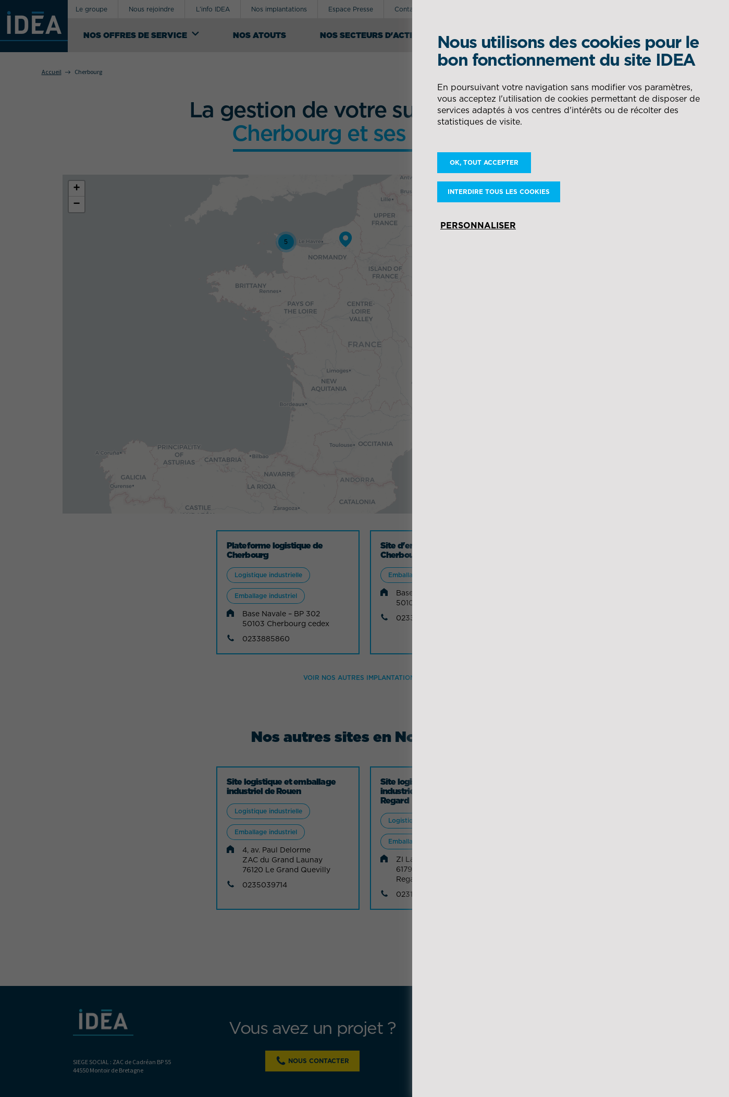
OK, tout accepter (484, 162)
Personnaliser (478, 225)
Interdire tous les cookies (499, 191)
